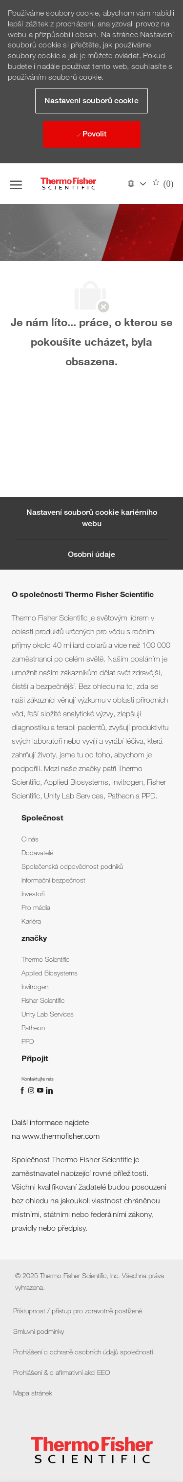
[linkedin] (48, 1089)
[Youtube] (41, 1089)
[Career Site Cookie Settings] (92, 518)
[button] (136, 183)
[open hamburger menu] (16, 184)
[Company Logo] (68, 183)
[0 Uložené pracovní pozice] (163, 183)
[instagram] (32, 1089)
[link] (30, 839)
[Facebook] (23, 1089)
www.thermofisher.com (61, 1136)
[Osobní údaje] (91, 554)
